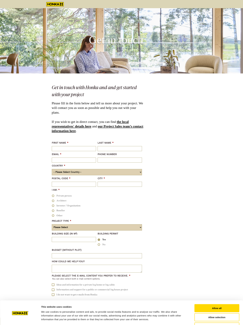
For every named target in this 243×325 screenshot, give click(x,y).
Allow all (217, 297)
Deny (217, 315)
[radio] (97, 195)
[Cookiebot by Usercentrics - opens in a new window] (20, 319)
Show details (164, 318)
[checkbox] (97, 205)
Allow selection (216, 306)
